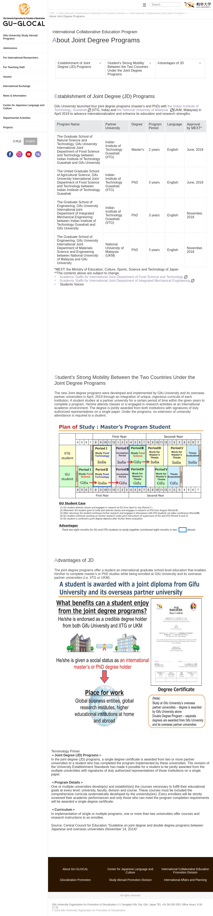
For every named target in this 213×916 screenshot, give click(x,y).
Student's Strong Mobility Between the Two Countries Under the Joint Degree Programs (128, 68)
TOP (52, 13)
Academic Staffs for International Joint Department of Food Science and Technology (121, 277)
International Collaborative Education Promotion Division (92, 13)
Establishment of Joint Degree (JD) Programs (74, 65)
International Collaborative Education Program (157, 13)
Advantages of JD (170, 63)
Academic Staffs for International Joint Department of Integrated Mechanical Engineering (125, 280)
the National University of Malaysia (143, 110)
